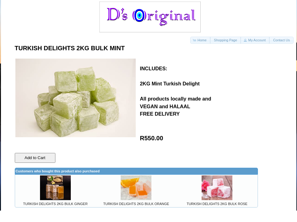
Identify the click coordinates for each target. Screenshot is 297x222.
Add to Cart (35, 157)
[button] (200, 40)
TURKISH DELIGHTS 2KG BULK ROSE (217, 204)
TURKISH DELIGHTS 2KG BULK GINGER (55, 204)
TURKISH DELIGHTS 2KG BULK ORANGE (136, 204)
